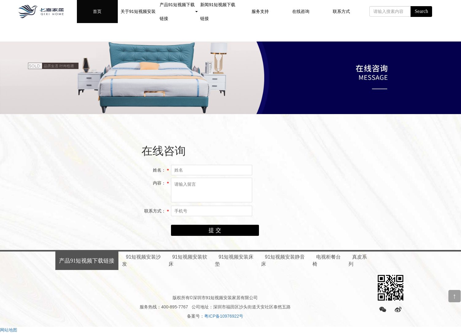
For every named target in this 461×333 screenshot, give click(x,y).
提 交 (215, 230)
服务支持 (260, 11)
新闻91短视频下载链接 (217, 11)
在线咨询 (300, 11)
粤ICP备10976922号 (224, 316)
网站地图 (8, 329)
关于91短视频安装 (138, 11)
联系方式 (341, 11)
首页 (97, 11)
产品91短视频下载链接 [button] (179, 11)
